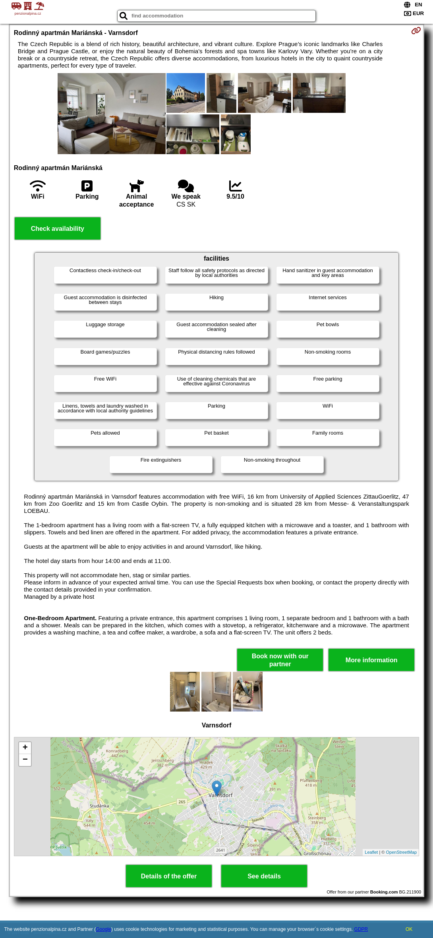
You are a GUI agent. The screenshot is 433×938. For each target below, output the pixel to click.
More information (372, 660)
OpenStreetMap (401, 852)
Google (103, 929)
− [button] (25, 760)
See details (264, 876)
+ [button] (25, 748)
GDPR (361, 929)
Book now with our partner (280, 660)
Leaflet (371, 852)
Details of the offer (169, 876)
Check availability (57, 228)
